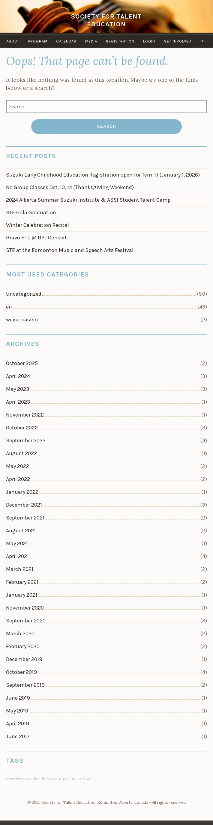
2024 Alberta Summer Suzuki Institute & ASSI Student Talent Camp (88, 200)
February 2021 (22, 582)
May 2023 (17, 389)
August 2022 (21, 453)
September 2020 (26, 620)
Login (149, 41)
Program (37, 41)
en (9, 306)
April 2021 (17, 556)
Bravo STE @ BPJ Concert (36, 237)
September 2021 (25, 517)
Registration (120, 41)
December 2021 (24, 505)
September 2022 (26, 440)
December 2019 (24, 659)
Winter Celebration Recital (37, 225)
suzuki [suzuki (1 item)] (87, 778)
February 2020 (23, 646)
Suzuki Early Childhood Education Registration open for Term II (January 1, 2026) (103, 174)
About (13, 41)
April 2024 (18, 376)
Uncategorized (23, 294)
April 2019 (17, 723)
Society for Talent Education (106, 20)
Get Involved (177, 41)
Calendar (66, 41)
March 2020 (20, 633)
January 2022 (22, 492)
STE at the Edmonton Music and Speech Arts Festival (70, 250)
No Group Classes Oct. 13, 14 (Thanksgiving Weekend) (70, 187)
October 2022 (22, 427)
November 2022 (25, 414)
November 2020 (25, 607)
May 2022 (17, 466)
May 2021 (17, 543)
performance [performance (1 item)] (72, 778)
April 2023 (18, 402)
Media (91, 41)
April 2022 (18, 479)
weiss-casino (22, 319)
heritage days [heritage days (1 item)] (52, 778)
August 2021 (21, 530)
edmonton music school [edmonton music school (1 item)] (23, 778)
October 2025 (22, 363)
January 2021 (21, 595)
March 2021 (19, 569)
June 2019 (18, 698)
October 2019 (21, 672)
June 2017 (18, 736)
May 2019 (17, 710)
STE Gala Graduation (31, 212)
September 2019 (25, 685)
